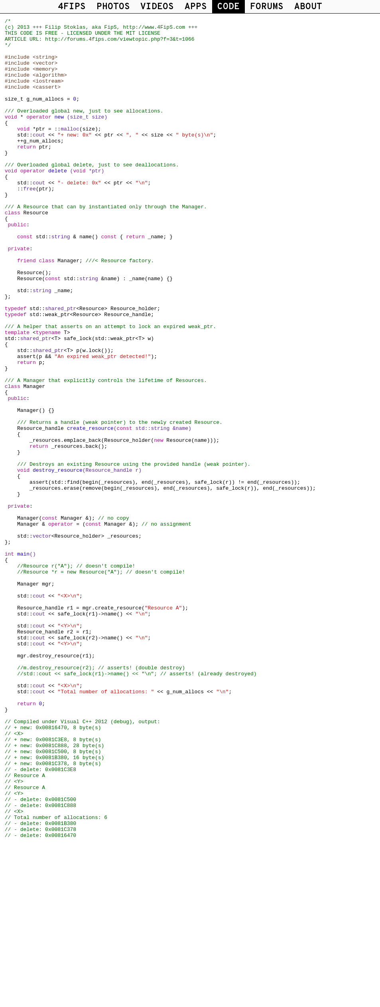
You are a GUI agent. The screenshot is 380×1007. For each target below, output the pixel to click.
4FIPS (72, 7)
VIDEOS (157, 7)
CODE (228, 7)
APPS (196, 7)
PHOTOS (113, 7)
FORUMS (267, 7)
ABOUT (308, 7)
